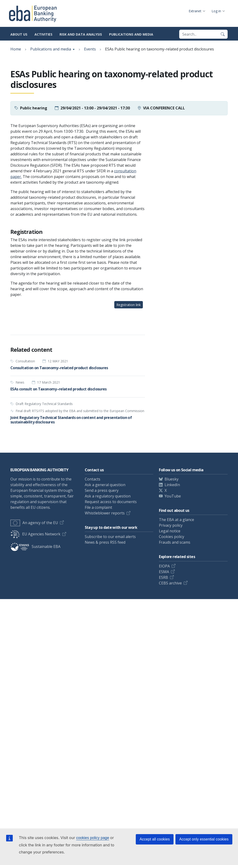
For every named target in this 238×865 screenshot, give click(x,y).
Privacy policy (171, 525)
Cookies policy (171, 536)
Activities (43, 34)
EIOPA (164, 566)
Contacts (92, 479)
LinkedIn (172, 484)
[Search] (223, 34)
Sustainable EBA (35, 546)
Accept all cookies (155, 839)
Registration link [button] (128, 304)
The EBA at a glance (176, 519)
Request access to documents (111, 501)
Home (15, 49)
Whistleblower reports (105, 513)
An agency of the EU (34, 522)
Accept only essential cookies (204, 839)
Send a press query (102, 490)
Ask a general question (105, 484)
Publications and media (131, 34)
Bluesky (171, 479)
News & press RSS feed (105, 542)
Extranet (195, 11)
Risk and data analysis (81, 34)
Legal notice (169, 531)
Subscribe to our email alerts (110, 536)
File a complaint (98, 507)
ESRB (163, 577)
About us (18, 34)
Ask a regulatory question (108, 496)
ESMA (164, 571)
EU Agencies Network (35, 534)
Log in (216, 11)
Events (90, 49)
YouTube (173, 496)
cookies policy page (92, 838)
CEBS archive (170, 583)
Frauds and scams (174, 542)
